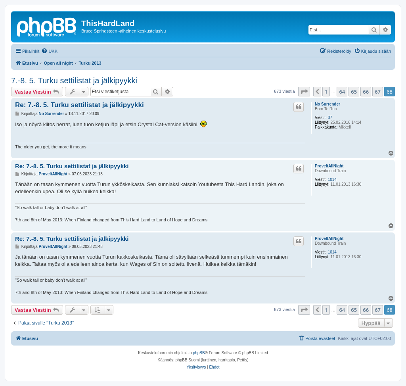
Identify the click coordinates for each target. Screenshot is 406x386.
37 (330, 117)
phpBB (199, 353)
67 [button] (378, 91)
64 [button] (342, 91)
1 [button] (326, 91)
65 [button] (354, 91)
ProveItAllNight (329, 166)
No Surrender (327, 104)
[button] (304, 91)
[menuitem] (49, 51)
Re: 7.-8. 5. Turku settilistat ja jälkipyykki (79, 105)
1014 (332, 179)
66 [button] (366, 91)
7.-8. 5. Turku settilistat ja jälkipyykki (74, 80)
